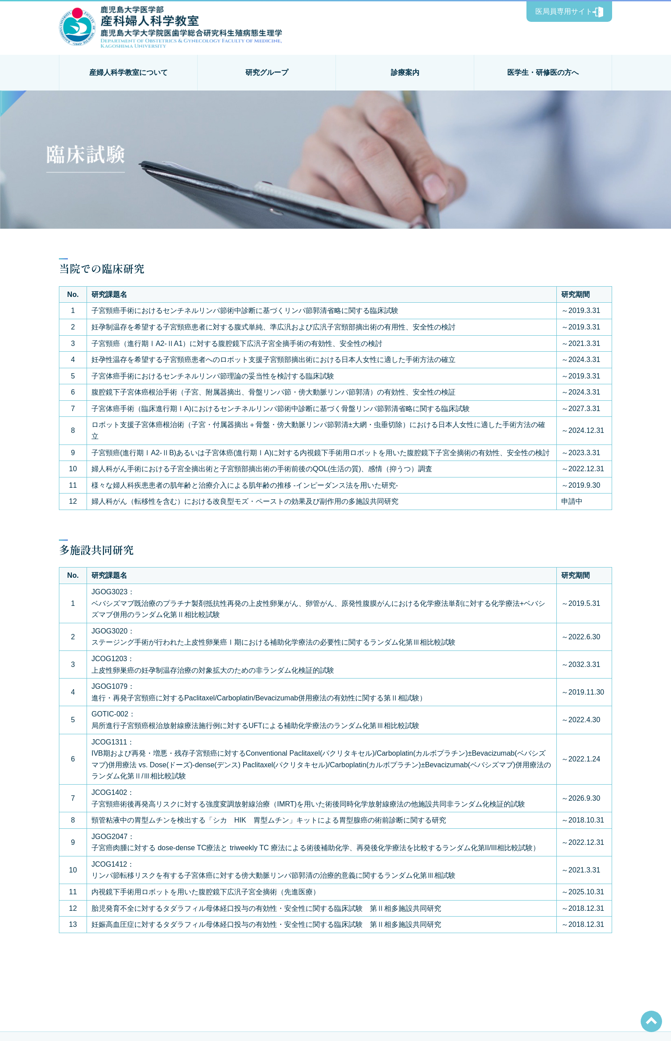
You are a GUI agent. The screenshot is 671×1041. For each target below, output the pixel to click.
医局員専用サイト (569, 12)
